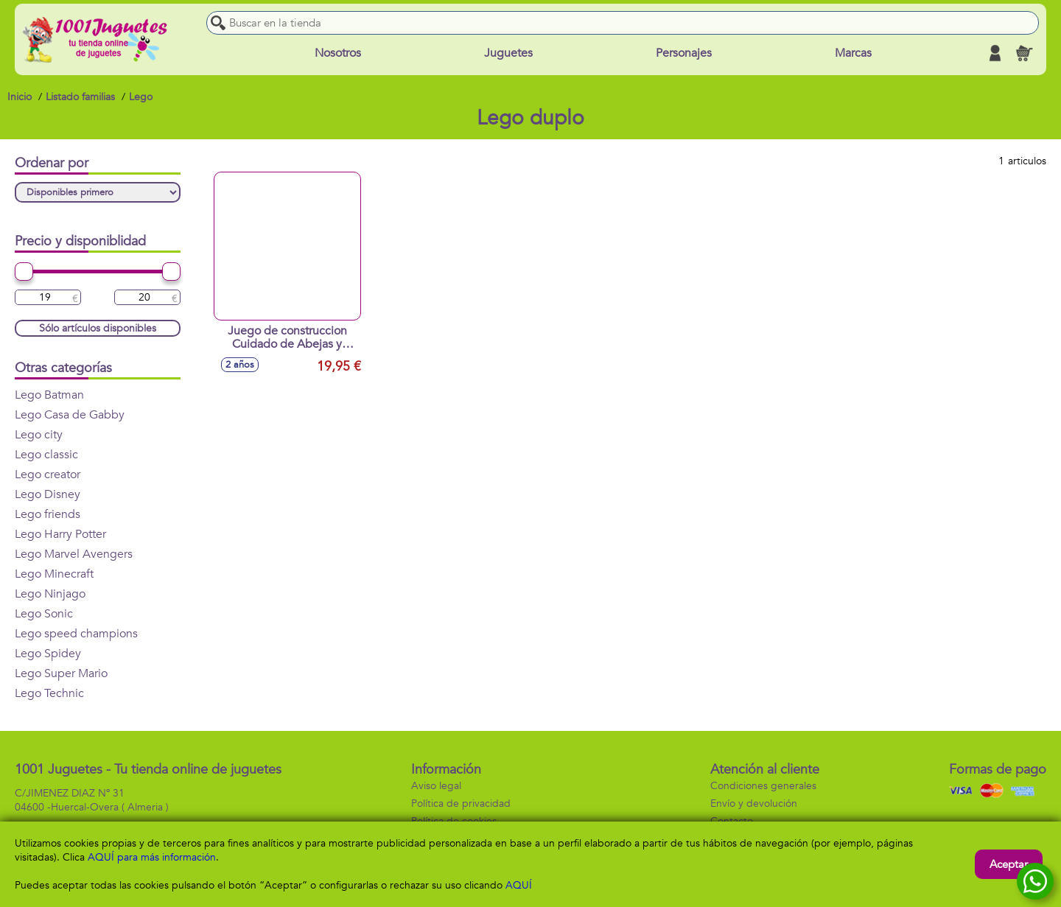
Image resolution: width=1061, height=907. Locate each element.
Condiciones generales (763, 786)
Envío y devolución (753, 803)
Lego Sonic (44, 614)
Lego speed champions (76, 634)
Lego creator (47, 474)
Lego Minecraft (54, 574)
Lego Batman (49, 395)
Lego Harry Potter (60, 534)
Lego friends (47, 514)
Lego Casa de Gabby (70, 415)
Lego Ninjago (50, 594)
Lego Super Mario (61, 673)
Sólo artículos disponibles (97, 328)
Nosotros (338, 53)
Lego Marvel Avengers (74, 554)
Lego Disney (47, 494)
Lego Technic (49, 693)
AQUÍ (518, 885)
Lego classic (46, 455)
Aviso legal (436, 786)
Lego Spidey (48, 653)
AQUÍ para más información (152, 857)
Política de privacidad (461, 803)
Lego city (39, 435)
